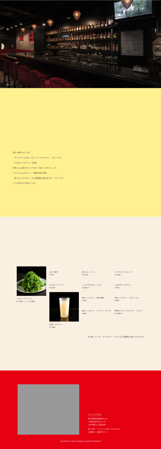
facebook (132, 431)
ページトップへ (139, 382)
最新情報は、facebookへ (31, 195)
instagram (140, 431)
